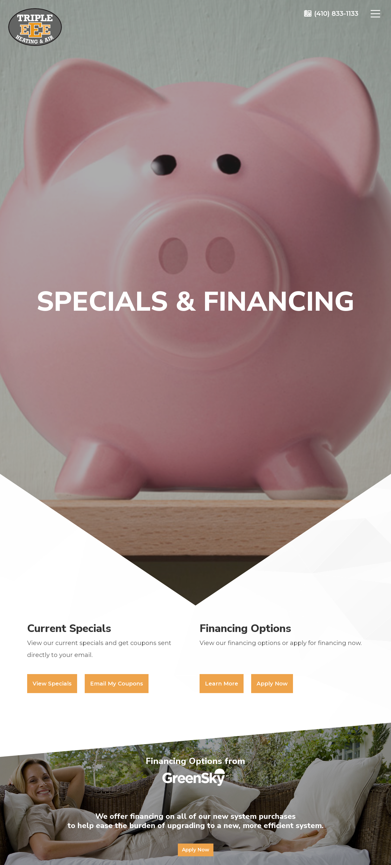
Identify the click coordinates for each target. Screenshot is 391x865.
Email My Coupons (116, 683)
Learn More (221, 683)
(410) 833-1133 (336, 13)
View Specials (52, 683)
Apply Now (272, 683)
